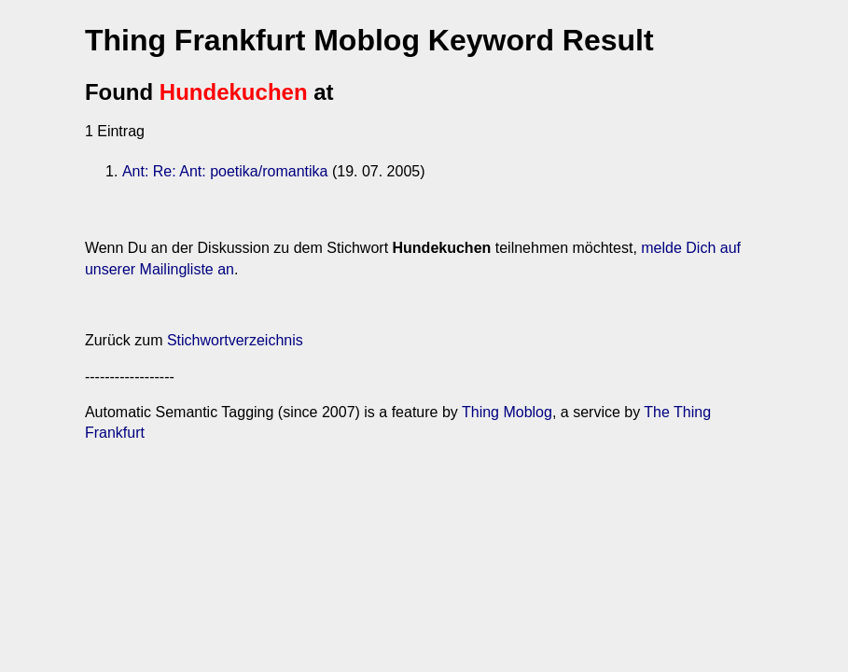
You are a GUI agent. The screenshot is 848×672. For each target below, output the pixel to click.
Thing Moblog (507, 412)
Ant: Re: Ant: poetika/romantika (225, 171)
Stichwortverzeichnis (235, 340)
